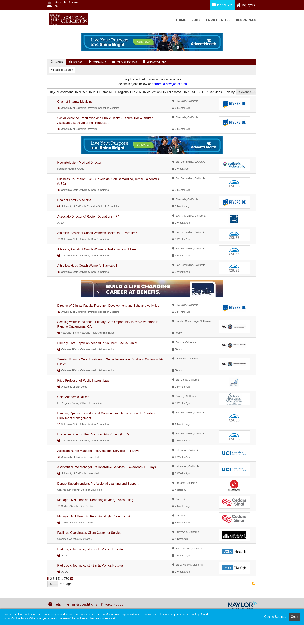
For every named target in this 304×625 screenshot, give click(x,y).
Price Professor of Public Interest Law (83, 380)
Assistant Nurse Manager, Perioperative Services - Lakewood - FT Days (106, 467)
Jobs (196, 19)
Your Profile (218, 19)
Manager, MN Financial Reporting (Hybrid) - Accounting (95, 500)
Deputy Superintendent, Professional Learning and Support (97, 483)
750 (66, 578)
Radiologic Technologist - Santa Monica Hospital (90, 549)
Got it (294, 616)
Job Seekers (222, 4)
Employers (246, 4)
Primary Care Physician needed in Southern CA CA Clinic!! (97, 343)
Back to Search (62, 69)
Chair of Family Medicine (74, 200)
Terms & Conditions (81, 604)
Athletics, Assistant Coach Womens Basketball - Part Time (97, 232)
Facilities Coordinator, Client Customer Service (89, 532)
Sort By (230, 92)
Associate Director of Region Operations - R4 (88, 216)
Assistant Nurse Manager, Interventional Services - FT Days (98, 450)
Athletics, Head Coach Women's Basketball (87, 265)
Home (181, 19)
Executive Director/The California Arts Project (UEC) (93, 434)
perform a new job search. (170, 84)
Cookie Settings (275, 616)
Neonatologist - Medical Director (79, 162)
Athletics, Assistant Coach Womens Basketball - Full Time (96, 249)
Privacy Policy (112, 604)
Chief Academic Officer (73, 396)
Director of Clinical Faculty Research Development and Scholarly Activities (108, 305)
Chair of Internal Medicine (74, 101)
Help (54, 604)
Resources (246, 19)
